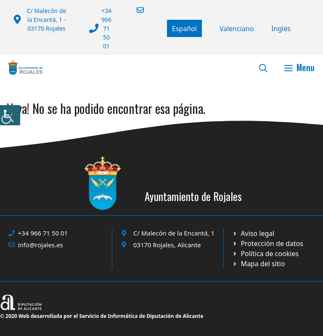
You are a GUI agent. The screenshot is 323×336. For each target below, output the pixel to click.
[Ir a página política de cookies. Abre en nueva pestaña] (267, 243)
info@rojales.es (40, 245)
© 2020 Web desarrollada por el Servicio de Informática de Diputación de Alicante (102, 316)
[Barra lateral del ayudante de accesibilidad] (10, 115)
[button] (263, 67)
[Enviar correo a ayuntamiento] (135, 10)
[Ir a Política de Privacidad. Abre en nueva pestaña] (253, 233)
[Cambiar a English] (281, 28)
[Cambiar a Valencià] (237, 28)
